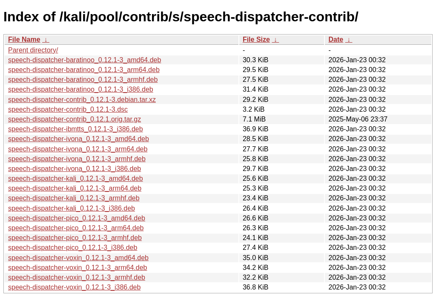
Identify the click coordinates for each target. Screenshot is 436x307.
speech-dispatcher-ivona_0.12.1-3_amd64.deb (78, 138)
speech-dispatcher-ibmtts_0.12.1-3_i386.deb (75, 129)
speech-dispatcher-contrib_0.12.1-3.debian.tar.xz (82, 99)
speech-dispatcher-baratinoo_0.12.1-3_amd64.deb (84, 60)
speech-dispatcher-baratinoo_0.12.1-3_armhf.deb (83, 79)
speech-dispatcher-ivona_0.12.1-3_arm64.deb (77, 149)
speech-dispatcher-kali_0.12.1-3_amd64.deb (75, 178)
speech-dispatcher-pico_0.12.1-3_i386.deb (72, 247)
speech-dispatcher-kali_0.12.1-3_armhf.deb (74, 198)
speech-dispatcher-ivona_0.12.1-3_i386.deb (74, 168)
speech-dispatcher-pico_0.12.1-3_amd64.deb (76, 218)
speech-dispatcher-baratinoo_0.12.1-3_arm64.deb (84, 69)
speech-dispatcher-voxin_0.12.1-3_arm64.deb (77, 267)
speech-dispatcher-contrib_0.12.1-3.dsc (68, 109)
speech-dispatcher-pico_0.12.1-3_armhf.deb (75, 237)
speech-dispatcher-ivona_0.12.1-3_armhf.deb (77, 158)
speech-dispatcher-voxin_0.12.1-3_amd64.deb (78, 257)
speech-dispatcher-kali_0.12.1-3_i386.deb (71, 208)
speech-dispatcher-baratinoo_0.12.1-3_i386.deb (80, 89)
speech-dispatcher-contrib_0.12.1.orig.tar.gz (74, 119)
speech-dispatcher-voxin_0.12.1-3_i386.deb (74, 287)
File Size (256, 39)
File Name (24, 39)
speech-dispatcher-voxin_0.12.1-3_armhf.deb (76, 277)
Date (335, 39)
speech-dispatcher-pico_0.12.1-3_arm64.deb (75, 228)
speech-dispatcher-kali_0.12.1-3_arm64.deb (74, 188)
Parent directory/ (33, 50)
